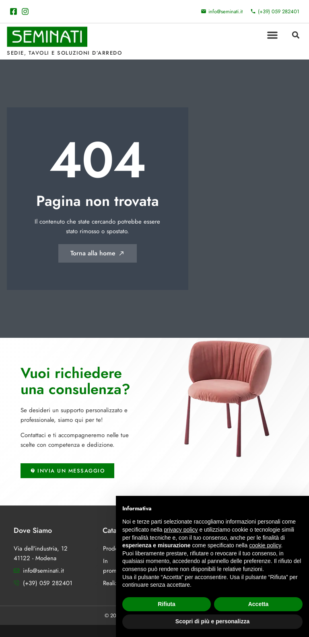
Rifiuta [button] (166, 604)
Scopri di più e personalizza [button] (212, 621)
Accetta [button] (258, 604)
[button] (272, 35)
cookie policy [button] (265, 545)
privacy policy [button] (181, 529)
